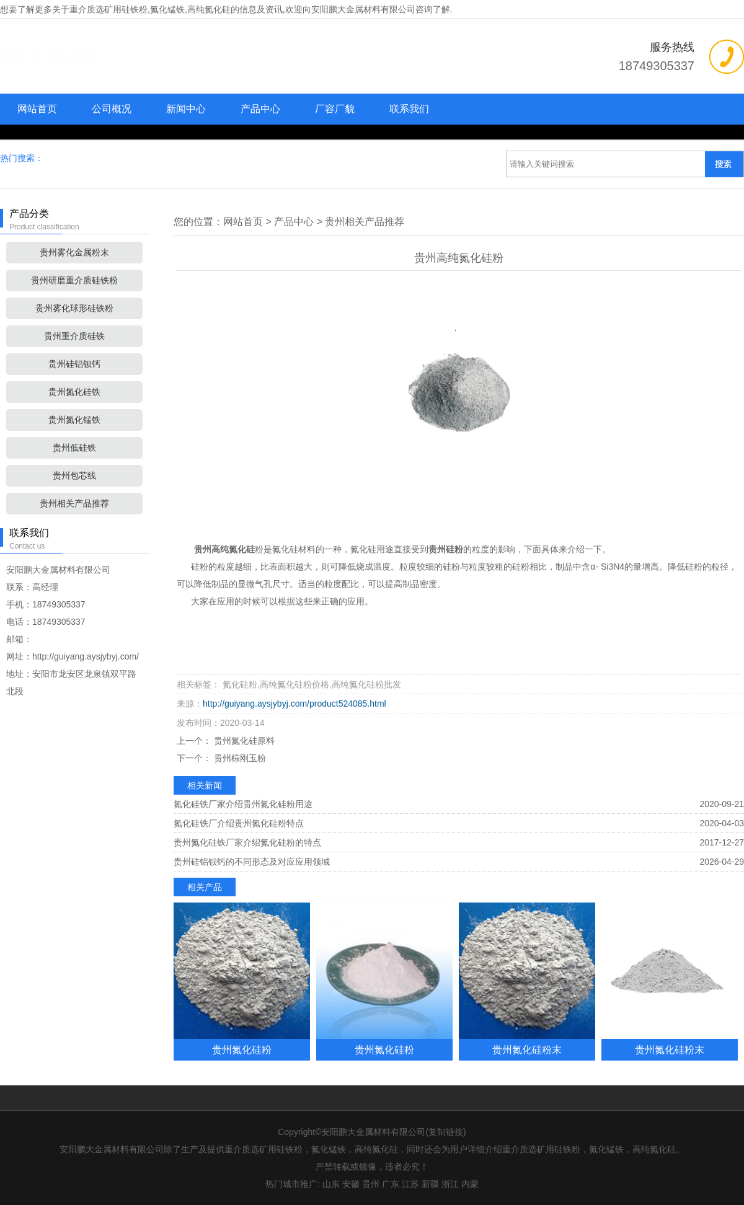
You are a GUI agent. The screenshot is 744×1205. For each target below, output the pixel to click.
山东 (331, 1184)
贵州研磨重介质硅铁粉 (74, 280)
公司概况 (111, 109)
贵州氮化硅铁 (74, 392)
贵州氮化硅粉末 (527, 1049)
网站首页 (37, 109)
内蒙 (470, 1184)
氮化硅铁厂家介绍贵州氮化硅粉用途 (243, 804)
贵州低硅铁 (74, 447)
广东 (390, 1184)
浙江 (450, 1184)
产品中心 (260, 109)
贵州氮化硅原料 (243, 741)
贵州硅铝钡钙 (74, 364)
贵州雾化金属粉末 (74, 252)
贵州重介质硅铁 (74, 336)
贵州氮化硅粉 (242, 1049)
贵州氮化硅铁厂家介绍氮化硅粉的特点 (247, 842)
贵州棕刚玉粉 (238, 758)
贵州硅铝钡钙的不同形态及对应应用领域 (252, 862)
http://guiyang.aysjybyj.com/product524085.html (294, 703)
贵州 (370, 1184)
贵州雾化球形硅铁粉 (74, 308)
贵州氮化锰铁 (74, 420)
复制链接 (445, 1132)
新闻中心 (186, 109)
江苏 (410, 1184)
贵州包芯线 (74, 475)
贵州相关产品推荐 (74, 503)
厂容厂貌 (335, 109)
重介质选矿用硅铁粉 (108, 9)
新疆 (430, 1184)
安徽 (351, 1184)
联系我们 (409, 109)
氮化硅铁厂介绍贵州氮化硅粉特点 (239, 823)
